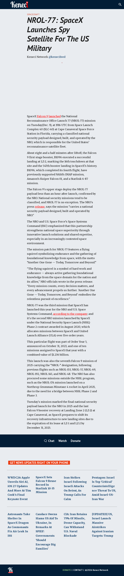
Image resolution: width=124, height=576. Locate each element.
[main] (62, 36)
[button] (120, 4)
